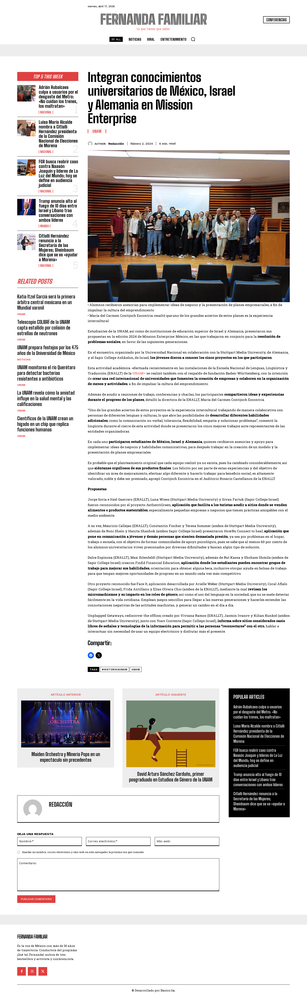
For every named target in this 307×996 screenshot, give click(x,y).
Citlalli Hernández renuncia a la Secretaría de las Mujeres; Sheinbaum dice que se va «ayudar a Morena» (58, 247)
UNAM (21, 314)
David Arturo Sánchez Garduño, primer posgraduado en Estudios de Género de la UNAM (170, 776)
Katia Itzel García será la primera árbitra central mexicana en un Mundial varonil (46, 302)
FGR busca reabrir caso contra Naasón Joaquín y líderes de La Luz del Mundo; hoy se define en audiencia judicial (58, 173)
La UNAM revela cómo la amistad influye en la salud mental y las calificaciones (46, 398)
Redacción (116, 143)
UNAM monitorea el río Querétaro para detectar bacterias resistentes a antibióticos (46, 373)
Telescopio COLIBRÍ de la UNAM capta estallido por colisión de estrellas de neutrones (43, 327)
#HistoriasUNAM (114, 669)
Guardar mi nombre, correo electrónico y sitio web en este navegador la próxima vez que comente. (83, 852)
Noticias (24, 359)
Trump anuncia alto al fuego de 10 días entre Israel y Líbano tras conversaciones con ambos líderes (58, 210)
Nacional (46, 112)
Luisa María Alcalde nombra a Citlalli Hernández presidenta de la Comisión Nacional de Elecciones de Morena (58, 133)
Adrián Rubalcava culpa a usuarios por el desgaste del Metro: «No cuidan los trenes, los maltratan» (58, 97)
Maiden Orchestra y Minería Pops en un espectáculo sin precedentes (66, 757)
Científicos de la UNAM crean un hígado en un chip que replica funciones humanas (45, 424)
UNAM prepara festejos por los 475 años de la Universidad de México (47, 350)
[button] (193, 39)
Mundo (44, 226)
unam (136, 669)
